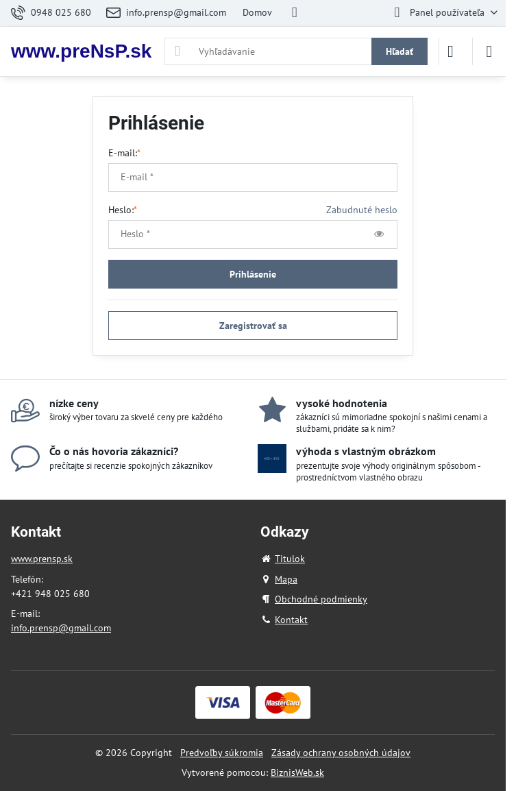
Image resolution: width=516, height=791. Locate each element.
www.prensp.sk (42, 558)
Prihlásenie (253, 274)
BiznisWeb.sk (297, 772)
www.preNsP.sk (81, 51)
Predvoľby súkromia (221, 752)
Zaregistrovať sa (253, 325)
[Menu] (489, 51)
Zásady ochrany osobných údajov (340, 752)
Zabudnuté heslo (361, 210)
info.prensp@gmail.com (61, 628)
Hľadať (399, 51)
